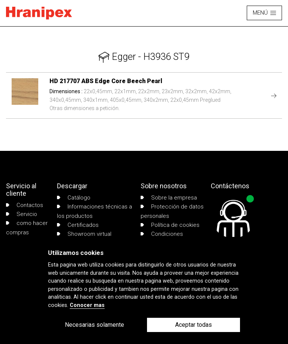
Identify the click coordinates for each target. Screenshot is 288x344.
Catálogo (73, 197)
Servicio (21, 214)
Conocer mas (87, 305)
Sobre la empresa (169, 197)
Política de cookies (170, 225)
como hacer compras (27, 227)
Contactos (24, 205)
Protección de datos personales (172, 211)
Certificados (78, 225)
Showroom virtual (84, 234)
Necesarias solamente (94, 324)
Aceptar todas (193, 324)
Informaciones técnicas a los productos (94, 211)
